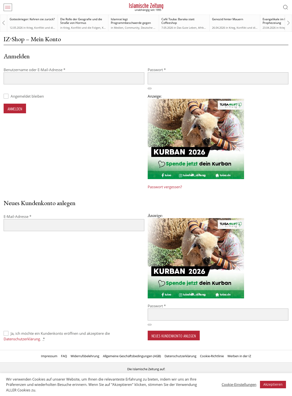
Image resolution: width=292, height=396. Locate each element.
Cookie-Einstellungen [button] (239, 384)
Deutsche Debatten (153, 27)
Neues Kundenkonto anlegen (174, 336)
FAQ (64, 356)
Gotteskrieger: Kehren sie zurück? (32, 19)
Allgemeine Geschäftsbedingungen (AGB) (132, 356)
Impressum (49, 356)
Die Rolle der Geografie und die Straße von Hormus (81, 21)
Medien (118, 27)
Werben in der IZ (239, 356)
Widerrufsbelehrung (85, 356)
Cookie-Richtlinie (212, 356)
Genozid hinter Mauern (227, 19)
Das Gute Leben (187, 27)
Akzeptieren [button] (273, 384)
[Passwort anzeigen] (150, 88)
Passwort (166, 69)
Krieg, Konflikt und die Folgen (45, 27)
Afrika (201, 27)
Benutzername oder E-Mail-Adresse (44, 69)
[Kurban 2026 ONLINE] (196, 177)
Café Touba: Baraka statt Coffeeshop (177, 21)
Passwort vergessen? (165, 186)
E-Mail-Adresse (27, 216)
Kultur (106, 27)
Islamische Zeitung (146, 5)
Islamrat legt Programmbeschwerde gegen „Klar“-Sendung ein (131, 22)
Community (132, 27)
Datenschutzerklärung (22, 338)
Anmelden (14, 109)
